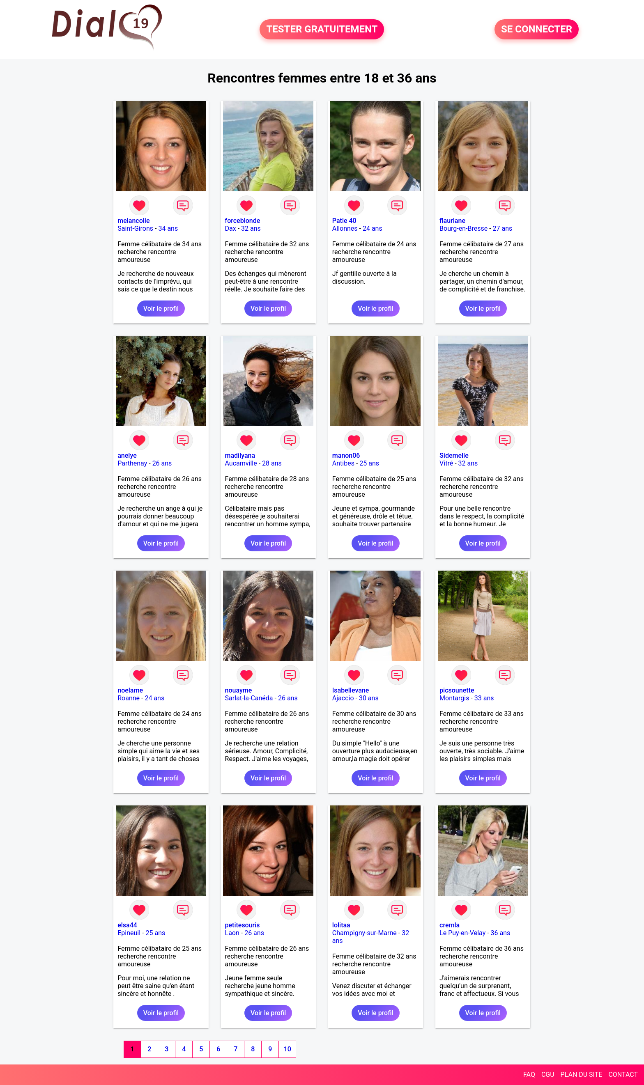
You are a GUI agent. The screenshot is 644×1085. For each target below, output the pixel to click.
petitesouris (242, 925)
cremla (449, 925)
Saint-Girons (135, 228)
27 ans (503, 228)
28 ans (272, 463)
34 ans (168, 228)
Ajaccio (343, 698)
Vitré (446, 463)
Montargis (454, 698)
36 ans (501, 933)
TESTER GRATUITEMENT (321, 29)
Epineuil (128, 933)
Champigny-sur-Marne (364, 933)
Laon (232, 933)
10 (287, 1049)
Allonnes (345, 228)
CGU (547, 1074)
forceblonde (242, 221)
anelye (126, 455)
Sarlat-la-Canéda (249, 698)
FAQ (529, 1074)
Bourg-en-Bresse (463, 228)
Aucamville (241, 463)
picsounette (456, 690)
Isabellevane (350, 690)
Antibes (343, 463)
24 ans (372, 228)
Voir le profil (161, 308)
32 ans (251, 228)
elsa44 (127, 925)
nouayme (238, 690)
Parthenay (132, 463)
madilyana (240, 455)
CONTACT (623, 1074)
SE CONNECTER (536, 29)
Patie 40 (344, 221)
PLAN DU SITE (582, 1074)
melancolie (133, 221)
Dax (230, 228)
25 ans (369, 463)
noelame (130, 690)
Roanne (128, 698)
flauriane (452, 221)
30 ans (369, 698)
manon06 (346, 455)
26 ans (162, 463)
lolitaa (341, 925)
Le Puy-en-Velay (462, 933)
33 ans (484, 698)
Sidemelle (454, 455)
